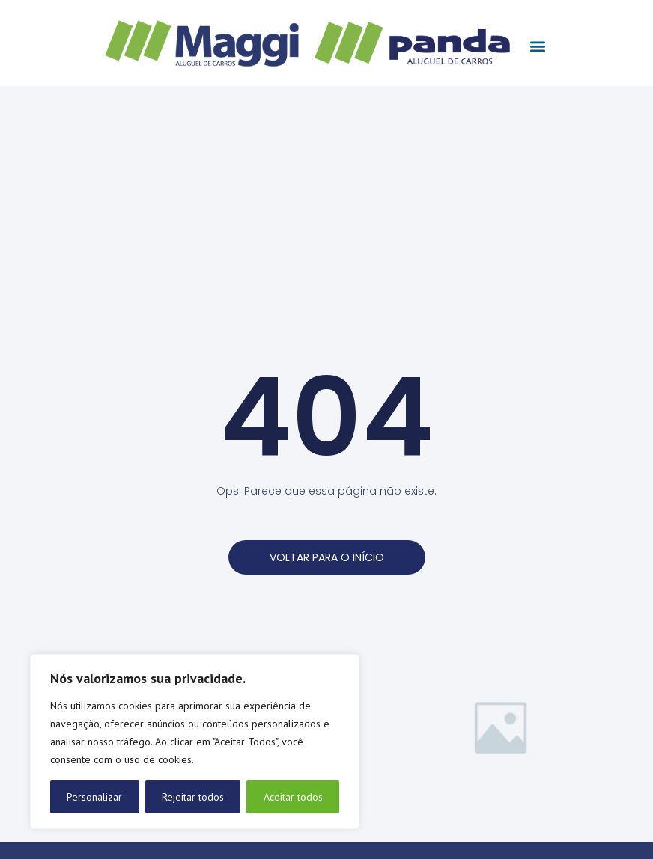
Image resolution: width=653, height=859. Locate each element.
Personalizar (94, 797)
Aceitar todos (293, 797)
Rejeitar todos (193, 797)
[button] (537, 46)
